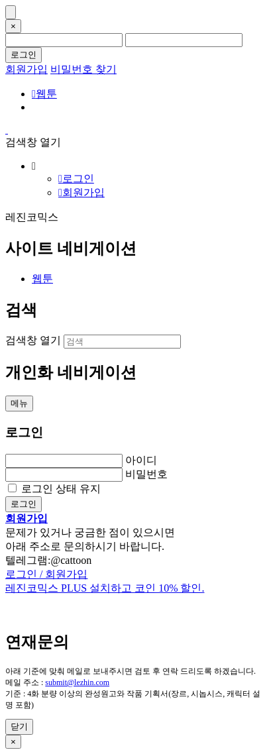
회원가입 (26, 69)
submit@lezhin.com (77, 682)
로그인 (23, 55)
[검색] (122, 342)
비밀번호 (146, 474)
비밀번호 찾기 (83, 69)
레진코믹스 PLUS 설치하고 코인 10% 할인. (104, 588)
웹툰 (44, 93)
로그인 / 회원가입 (46, 574)
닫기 (19, 726)
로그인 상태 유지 (61, 488)
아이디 (141, 460)
